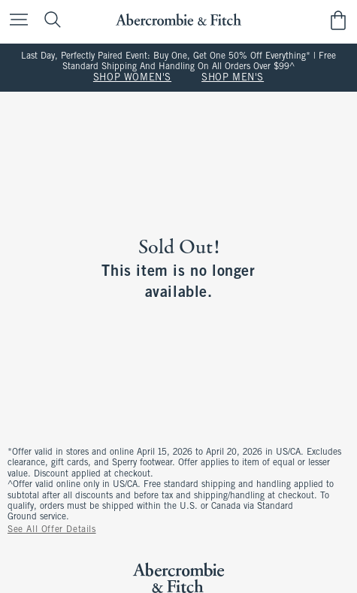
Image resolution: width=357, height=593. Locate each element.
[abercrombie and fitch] (178, 20)
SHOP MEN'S (232, 78)
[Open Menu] (15, 20)
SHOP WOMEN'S (132, 78)
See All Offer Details (52, 529)
